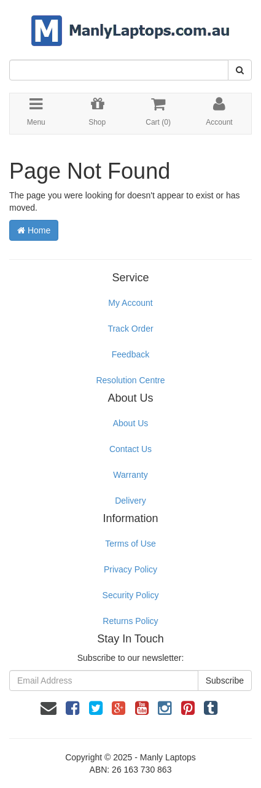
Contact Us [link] (130, 449)
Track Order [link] (130, 329)
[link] (72, 708)
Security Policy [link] (131, 595)
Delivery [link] (130, 500)
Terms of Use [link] (130, 543)
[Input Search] (118, 70)
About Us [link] (131, 423)
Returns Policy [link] (130, 621)
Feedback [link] (130, 354)
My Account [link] (130, 303)
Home (33, 230)
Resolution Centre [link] (130, 380)
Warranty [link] (130, 475)
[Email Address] (103, 680)
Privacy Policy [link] (130, 569)
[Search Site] (240, 70)
